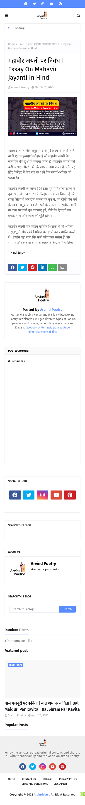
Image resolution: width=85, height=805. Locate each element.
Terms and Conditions (34, 783)
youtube (65, 327)
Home (11, 44)
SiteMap (47, 779)
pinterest (34, 331)
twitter (42, 327)
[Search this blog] (34, 609)
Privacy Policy (68, 779)
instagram (52, 327)
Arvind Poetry (20, 87)
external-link (48, 331)
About (11, 779)
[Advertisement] (40, 798)
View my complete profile (45, 569)
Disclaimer (60, 783)
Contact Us (29, 779)
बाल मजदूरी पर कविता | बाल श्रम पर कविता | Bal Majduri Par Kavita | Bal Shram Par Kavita (42, 706)
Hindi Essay (25, 44)
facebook (31, 327)
